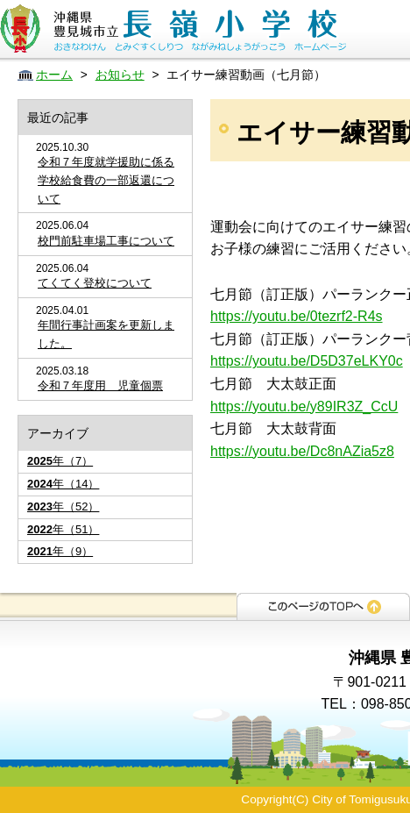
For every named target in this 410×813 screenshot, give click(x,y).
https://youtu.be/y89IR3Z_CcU (304, 406)
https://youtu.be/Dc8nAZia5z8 (302, 451)
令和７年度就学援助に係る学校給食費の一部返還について (106, 180)
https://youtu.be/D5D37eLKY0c (306, 360)
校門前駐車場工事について (106, 240)
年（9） (60, 551)
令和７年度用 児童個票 (100, 385)
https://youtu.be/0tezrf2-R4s (296, 316)
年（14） (63, 483)
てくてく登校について (95, 282)
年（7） (60, 460)
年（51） (63, 529)
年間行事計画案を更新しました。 (106, 334)
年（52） (63, 506)
